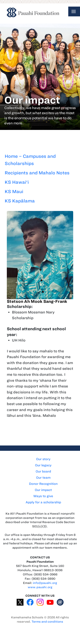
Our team (43, 477)
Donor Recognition (43, 483)
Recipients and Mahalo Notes (37, 172)
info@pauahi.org (45, 583)
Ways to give (43, 496)
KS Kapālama (20, 200)
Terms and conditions (47, 621)
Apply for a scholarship (43, 502)
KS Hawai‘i (17, 182)
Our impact (43, 490)
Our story (43, 459)
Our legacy (43, 465)
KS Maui (14, 191)
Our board (43, 471)
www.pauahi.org (40, 587)
